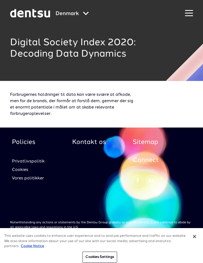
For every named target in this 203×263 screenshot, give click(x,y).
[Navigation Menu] (189, 13)
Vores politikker (28, 178)
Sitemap (145, 142)
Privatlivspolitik (28, 161)
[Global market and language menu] (72, 14)
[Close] (194, 238)
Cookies (20, 170)
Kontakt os (89, 142)
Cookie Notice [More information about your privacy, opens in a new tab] (32, 248)
